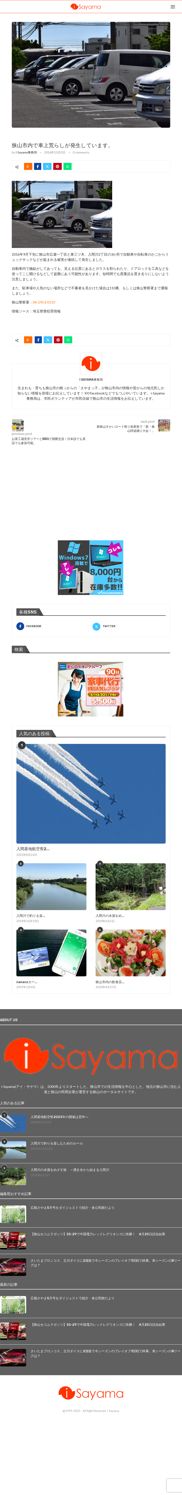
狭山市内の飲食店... (109, 982)
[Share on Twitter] (47, 166)
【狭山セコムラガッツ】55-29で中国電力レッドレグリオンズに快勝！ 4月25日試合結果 (102, 1234)
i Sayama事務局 (26, 152)
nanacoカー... (26, 982)
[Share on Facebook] (37, 166)
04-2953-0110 (44, 302)
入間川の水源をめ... (109, 916)
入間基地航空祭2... (33, 848)
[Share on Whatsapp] (68, 166)
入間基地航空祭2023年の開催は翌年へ (61, 1117)
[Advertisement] (44, 502)
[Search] (180, 6)
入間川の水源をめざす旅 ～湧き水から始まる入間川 (72, 1169)
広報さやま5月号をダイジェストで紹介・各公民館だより (75, 1207)
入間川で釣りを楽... (29, 916)
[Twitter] (129, 626)
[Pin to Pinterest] (57, 166)
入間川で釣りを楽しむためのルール (58, 1143)
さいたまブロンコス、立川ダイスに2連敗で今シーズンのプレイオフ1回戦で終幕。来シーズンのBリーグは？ (106, 1262)
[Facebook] (52, 626)
